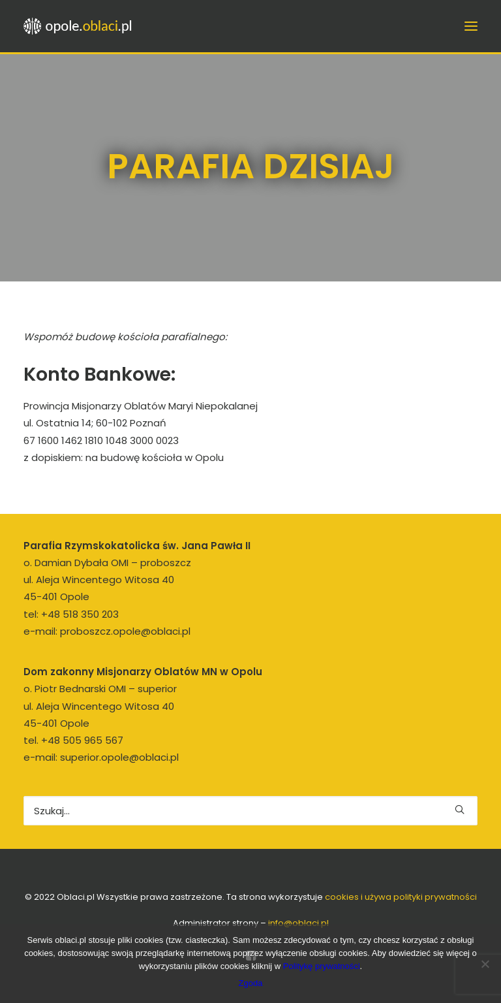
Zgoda (251, 983)
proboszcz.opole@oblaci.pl (125, 631)
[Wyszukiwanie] (250, 810)
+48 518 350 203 (80, 614)
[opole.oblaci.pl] (81, 26)
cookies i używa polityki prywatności (401, 897)
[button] (459, 809)
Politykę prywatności (321, 966)
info (298, 923)
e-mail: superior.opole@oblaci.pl (101, 757)
